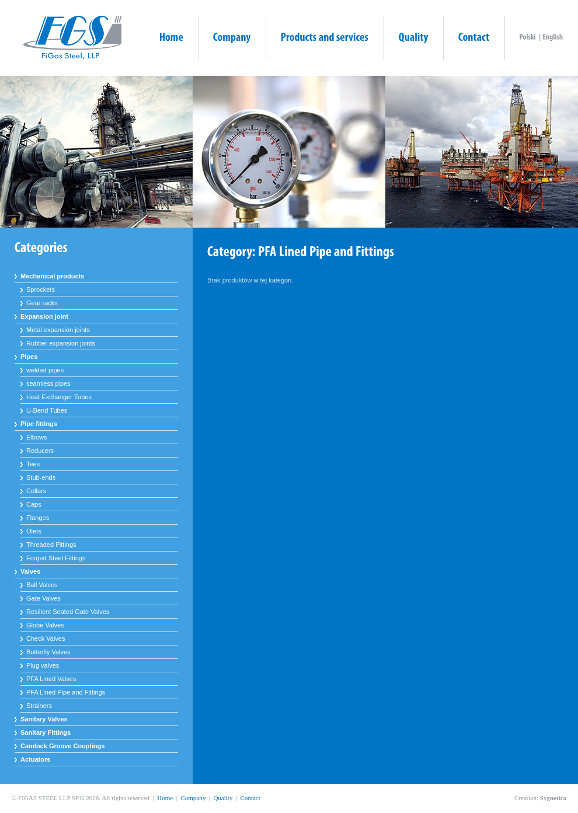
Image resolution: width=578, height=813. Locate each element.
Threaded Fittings (51, 544)
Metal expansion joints (58, 329)
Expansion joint (44, 316)
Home (165, 797)
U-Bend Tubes (46, 410)
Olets (33, 531)
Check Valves (45, 638)
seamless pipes (48, 383)
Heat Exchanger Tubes (59, 396)
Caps (33, 504)
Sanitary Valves (44, 719)
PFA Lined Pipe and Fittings (65, 692)
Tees (33, 463)
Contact (250, 797)
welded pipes (45, 370)
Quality (222, 797)
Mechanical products (52, 276)
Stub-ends (40, 477)
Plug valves (42, 665)
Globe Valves (45, 625)
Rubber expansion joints (60, 343)
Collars (36, 490)
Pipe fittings (38, 423)
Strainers (39, 705)
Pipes (28, 356)
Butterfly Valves (48, 651)
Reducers (40, 450)
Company (193, 797)
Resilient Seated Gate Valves (67, 611)
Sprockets (40, 289)
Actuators (35, 759)
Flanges (37, 517)
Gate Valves (43, 598)
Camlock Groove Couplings (62, 745)
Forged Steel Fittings (56, 557)
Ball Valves (42, 584)
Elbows (36, 437)
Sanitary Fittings (45, 732)
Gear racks (42, 302)
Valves (30, 571)
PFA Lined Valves (51, 678)
